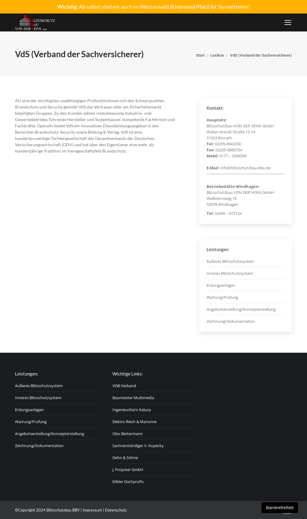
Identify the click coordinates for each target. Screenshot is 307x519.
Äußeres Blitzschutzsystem (230, 261)
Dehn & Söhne (125, 457)
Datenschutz (116, 510)
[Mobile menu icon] (288, 22)
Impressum (92, 510)
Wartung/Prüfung (222, 297)
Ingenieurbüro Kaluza (131, 409)
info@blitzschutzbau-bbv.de (245, 168)
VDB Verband (124, 385)
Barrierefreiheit (280, 507)
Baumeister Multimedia (133, 397)
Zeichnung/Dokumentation (231, 321)
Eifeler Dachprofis (128, 481)
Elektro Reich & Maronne (134, 421)
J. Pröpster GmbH (127, 469)
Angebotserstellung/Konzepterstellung (241, 309)
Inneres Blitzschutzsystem (230, 273)
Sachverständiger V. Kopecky (138, 445)
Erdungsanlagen (221, 285)
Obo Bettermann (127, 433)
